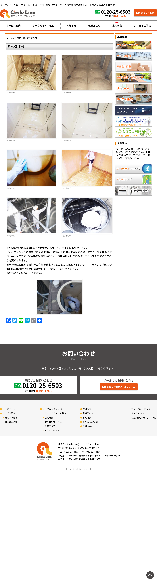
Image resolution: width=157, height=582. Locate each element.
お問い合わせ (147, 12)
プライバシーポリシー (142, 408)
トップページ (8, 408)
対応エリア (50, 426)
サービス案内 (13, 25)
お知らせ (71, 25)
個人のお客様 (11, 421)
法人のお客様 (11, 417)
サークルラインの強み (55, 413)
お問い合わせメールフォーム (121, 386)
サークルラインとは (44, 25)
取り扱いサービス (53, 421)
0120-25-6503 (115, 11)
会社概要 (49, 417)
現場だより (94, 25)
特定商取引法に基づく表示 (144, 417)
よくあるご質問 (142, 25)
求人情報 (86, 417)
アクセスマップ (51, 430)
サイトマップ (137, 413)
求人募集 (117, 25)
